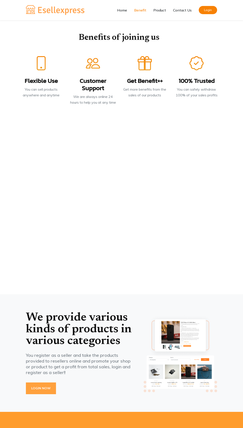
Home (122, 10)
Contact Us (182, 10)
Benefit (140, 10)
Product (159, 10)
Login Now (41, 388)
